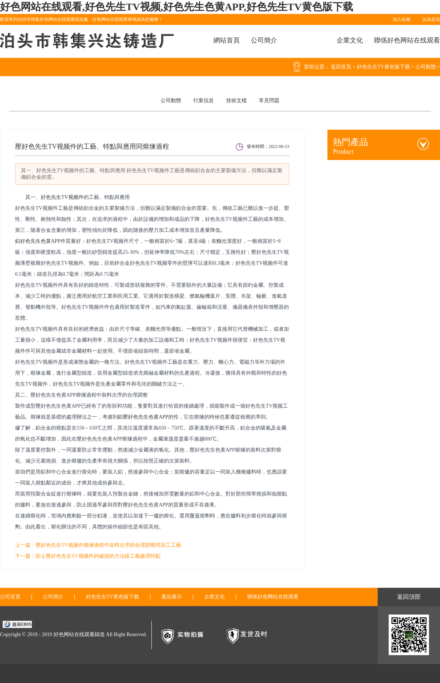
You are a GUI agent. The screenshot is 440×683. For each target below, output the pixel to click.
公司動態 (425, 67)
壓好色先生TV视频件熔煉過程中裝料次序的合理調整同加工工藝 (108, 545)
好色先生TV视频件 (62, 197)
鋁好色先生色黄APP (37, 241)
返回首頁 (341, 67)
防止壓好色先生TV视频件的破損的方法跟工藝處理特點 (98, 556)
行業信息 (203, 100)
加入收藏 (401, 19)
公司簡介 (264, 40)
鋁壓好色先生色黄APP (143, 417)
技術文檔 (236, 100)
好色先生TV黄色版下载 (383, 67)
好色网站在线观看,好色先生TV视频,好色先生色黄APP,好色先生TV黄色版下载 (176, 6)
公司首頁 (10, 597)
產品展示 (171, 597)
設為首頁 (431, 19)
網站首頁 (226, 40)
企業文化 (350, 40)
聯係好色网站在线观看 (407, 40)
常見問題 (269, 100)
